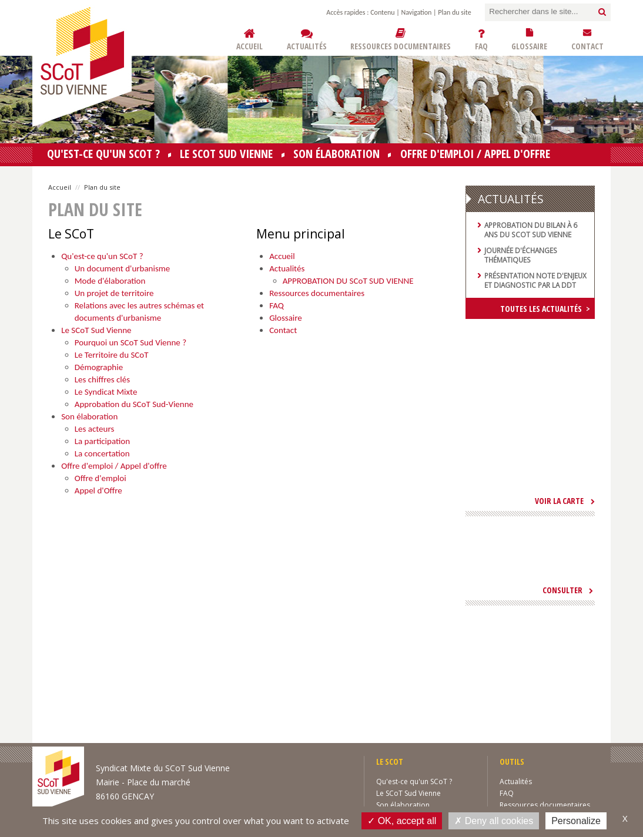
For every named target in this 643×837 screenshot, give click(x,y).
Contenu (382, 12)
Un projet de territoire (114, 293)
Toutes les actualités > (545, 308)
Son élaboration (336, 154)
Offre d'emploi (100, 478)
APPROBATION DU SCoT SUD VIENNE (348, 280)
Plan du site (454, 12)
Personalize (576, 821)
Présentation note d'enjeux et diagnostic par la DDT (535, 280)
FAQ (276, 305)
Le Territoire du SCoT (112, 354)
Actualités (286, 268)
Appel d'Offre (98, 490)
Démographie (99, 367)
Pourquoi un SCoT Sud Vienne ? (130, 342)
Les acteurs (95, 428)
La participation (102, 441)
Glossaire (285, 317)
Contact (283, 330)
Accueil (59, 187)
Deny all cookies (493, 820)
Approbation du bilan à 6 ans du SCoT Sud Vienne (530, 229)
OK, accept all (401, 820)
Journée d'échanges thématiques (520, 255)
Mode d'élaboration (110, 280)
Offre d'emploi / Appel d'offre (475, 154)
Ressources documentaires (316, 293)
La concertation (102, 453)
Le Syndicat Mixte (106, 391)
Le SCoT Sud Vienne (226, 154)
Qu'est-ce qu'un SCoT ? (103, 154)
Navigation (416, 12)
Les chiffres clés (102, 379)
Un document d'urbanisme (122, 268)
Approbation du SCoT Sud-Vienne (134, 404)
